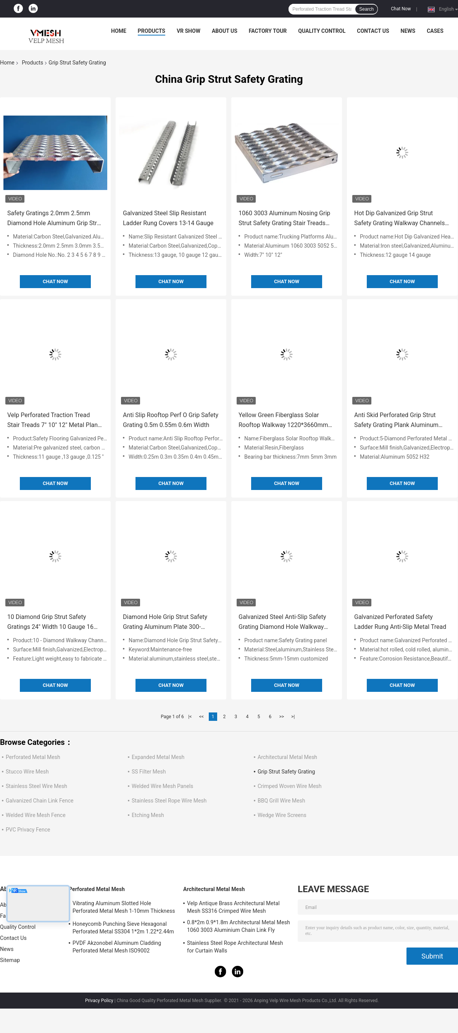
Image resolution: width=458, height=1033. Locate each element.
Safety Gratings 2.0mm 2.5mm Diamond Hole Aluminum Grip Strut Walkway (54, 219)
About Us (224, 31)
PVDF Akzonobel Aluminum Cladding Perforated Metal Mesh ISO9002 (117, 947)
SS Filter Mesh (149, 772)
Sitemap (10, 960)
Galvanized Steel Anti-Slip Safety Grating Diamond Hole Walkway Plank (282, 622)
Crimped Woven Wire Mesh (290, 786)
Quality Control (321, 31)
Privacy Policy (99, 1000)
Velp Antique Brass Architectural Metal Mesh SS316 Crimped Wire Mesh (233, 907)
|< (190, 716)
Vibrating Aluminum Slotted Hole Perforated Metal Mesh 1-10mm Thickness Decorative (124, 908)
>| (293, 716)
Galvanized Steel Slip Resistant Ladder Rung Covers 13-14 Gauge (168, 218)
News (408, 31)
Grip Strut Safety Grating (286, 772)
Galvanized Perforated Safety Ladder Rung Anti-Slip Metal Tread (400, 621)
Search (366, 9)
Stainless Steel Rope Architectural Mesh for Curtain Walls (235, 947)
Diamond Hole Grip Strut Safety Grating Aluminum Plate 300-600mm (165, 622)
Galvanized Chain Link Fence (39, 801)
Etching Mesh (148, 815)
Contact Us (373, 31)
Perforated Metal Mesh (33, 757)
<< (201, 716)
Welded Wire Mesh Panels (162, 786)
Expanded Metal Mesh (158, 757)
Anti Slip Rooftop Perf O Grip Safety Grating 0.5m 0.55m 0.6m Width (170, 420)
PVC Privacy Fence (28, 830)
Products (151, 31)
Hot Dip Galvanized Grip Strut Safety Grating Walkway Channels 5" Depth (399, 219)
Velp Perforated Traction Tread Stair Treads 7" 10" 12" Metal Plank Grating (54, 420)
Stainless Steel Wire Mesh (36, 786)
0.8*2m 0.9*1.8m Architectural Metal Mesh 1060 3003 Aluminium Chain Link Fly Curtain (238, 927)
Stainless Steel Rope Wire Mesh (169, 801)
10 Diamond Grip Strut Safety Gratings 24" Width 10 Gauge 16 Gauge (50, 622)
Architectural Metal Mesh (287, 757)
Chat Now (401, 8)
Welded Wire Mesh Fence (36, 815)
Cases (435, 31)
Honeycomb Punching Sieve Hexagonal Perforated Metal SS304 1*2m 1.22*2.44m (123, 928)
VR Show (188, 31)
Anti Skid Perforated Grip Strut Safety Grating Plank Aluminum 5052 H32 (396, 420)
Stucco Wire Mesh (27, 772)
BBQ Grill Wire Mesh (281, 801)
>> (281, 716)
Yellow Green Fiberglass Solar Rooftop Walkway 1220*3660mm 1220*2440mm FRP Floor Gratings (285, 420)
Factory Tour (268, 31)
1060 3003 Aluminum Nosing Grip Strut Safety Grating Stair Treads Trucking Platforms (284, 219)
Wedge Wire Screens (282, 815)
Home (118, 31)
